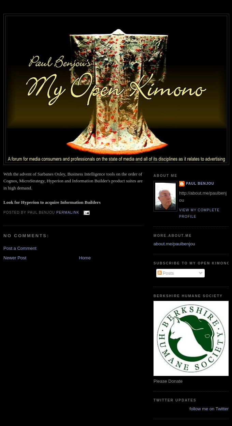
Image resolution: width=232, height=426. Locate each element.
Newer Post (14, 257)
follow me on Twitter (209, 408)
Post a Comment (20, 248)
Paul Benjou (200, 183)
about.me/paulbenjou (174, 243)
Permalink (67, 212)
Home (85, 257)
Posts (166, 273)
